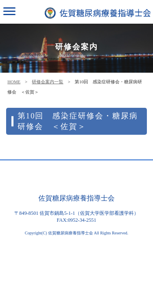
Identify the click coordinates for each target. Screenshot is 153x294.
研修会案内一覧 (47, 81)
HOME (13, 81)
